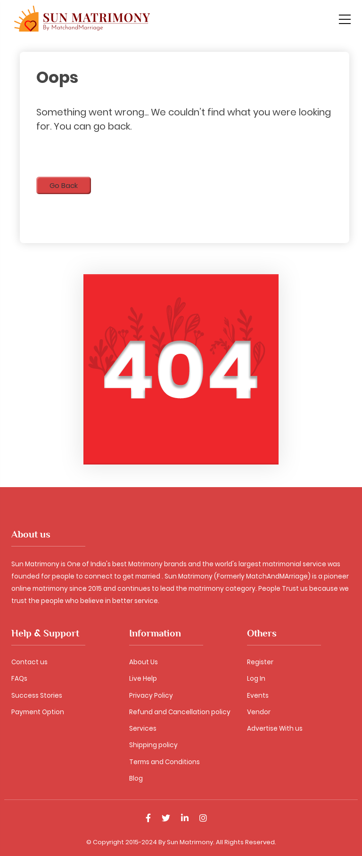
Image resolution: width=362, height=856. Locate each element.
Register (260, 662)
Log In (256, 678)
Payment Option (37, 712)
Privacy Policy (151, 695)
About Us (143, 662)
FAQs (19, 678)
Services (142, 728)
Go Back (63, 185)
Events (258, 695)
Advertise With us (275, 728)
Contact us (29, 662)
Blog (136, 778)
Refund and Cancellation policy (179, 712)
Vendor (259, 712)
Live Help (143, 678)
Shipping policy (153, 745)
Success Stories (36, 695)
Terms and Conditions (164, 762)
